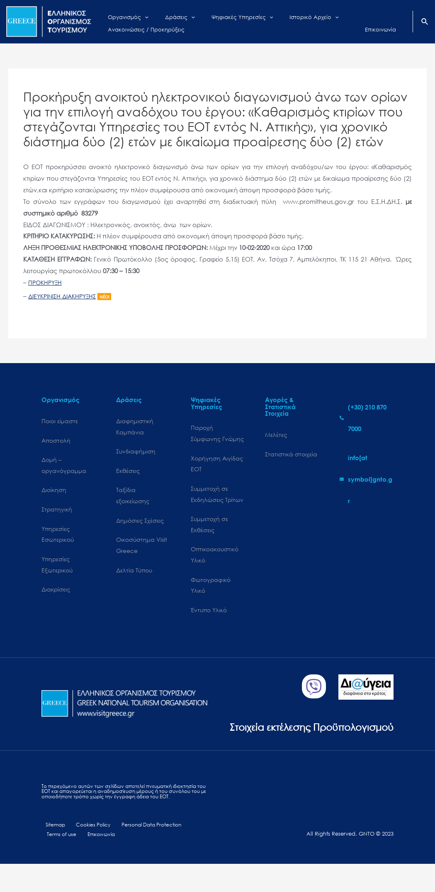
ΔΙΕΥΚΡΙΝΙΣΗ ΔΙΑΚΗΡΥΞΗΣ (64, 296)
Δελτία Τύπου (134, 575)
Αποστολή (55, 441)
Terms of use (60, 861)
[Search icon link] (425, 22)
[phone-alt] (367, 417)
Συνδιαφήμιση (136, 453)
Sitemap (52, 852)
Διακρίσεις (55, 595)
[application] (138, 15)
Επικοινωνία (97, 861)
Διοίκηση (53, 492)
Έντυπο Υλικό (209, 617)
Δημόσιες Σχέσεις (140, 524)
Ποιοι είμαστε (59, 421)
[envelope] (367, 479)
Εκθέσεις (128, 472)
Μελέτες (276, 435)
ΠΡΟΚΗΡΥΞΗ (46, 282)
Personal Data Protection (145, 852)
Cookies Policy (87, 852)
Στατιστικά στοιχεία (291, 455)
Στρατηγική (56, 512)
